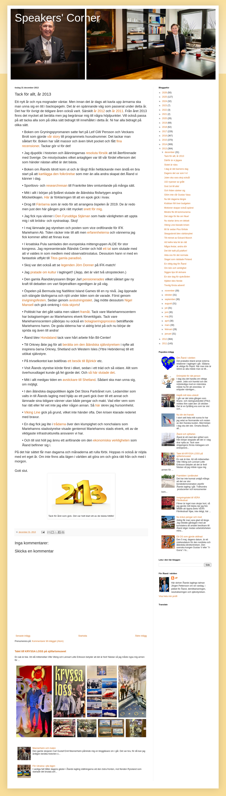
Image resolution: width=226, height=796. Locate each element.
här (97, 405)
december (170, 152)
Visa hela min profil (168, 596)
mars (167, 325)
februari (169, 329)
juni (167, 312)
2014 (165, 144)
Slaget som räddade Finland (178, 259)
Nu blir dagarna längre (175, 199)
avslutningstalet (80, 300)
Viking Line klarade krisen (176, 225)
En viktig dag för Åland (175, 264)
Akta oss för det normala (176, 255)
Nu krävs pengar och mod (189, 517)
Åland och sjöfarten (186, 434)
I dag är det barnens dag (176, 169)
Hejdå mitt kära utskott (187, 395)
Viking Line (32, 412)
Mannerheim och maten (44, 748)
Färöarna (43, 204)
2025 (165, 97)
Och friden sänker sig (174, 190)
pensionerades (93, 279)
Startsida (82, 636)
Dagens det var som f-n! (176, 173)
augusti (168, 303)
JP (176, 578)
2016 (165, 135)
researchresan (56, 185)
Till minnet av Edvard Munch (178, 238)
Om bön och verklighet (175, 268)
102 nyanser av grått (174, 182)
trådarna (60, 424)
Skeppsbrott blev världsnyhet (178, 233)
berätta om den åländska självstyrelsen (91, 344)
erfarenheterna (98, 232)
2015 (165, 140)
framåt (85, 312)
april (167, 321)
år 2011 (117, 111)
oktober (169, 295)
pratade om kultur (43, 272)
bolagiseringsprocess (100, 321)
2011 (165, 343)
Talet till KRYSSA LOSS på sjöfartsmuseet (40, 651)
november (170, 290)
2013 (165, 148)
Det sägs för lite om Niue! (176, 216)
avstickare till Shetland (79, 380)
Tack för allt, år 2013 (174, 156)
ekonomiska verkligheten (111, 440)
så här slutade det (101, 372)
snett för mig (92, 209)
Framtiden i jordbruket (187, 475)
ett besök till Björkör (81, 361)
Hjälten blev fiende (173, 281)
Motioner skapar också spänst (178, 208)
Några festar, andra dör (175, 246)
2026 (165, 92)
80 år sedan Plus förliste (176, 229)
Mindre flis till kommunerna (177, 212)
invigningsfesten (34, 300)
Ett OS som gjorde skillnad (189, 536)
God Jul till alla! (171, 186)
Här (46, 197)
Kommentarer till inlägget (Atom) (47, 641)
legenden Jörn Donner (77, 265)
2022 (165, 110)
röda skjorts (70, 305)
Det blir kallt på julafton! (175, 250)
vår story (53, 136)
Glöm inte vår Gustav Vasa (177, 194)
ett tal (107, 249)
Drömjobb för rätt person (188, 376)
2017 (165, 131)
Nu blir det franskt (185, 414)
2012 (165, 339)
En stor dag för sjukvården (177, 276)
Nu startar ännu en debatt (176, 220)
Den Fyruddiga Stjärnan (72, 216)
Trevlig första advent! (174, 285)
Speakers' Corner (57, 18)
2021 (165, 114)
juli (166, 308)
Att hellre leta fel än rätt (175, 242)
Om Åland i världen (186, 358)
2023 (165, 105)
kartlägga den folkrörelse (57, 174)
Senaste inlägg (23, 636)
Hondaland (48, 337)
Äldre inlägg (141, 636)
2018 (165, 127)
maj (167, 316)
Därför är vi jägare (173, 160)
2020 (165, 118)
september (170, 299)
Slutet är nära (170, 164)
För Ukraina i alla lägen (44, 766)
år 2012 (99, 111)
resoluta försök (97, 153)
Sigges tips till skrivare (175, 272)
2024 (165, 101)
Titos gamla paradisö (66, 258)
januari (168, 333)
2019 (165, 122)
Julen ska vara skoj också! (177, 177)
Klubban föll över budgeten (177, 203)
